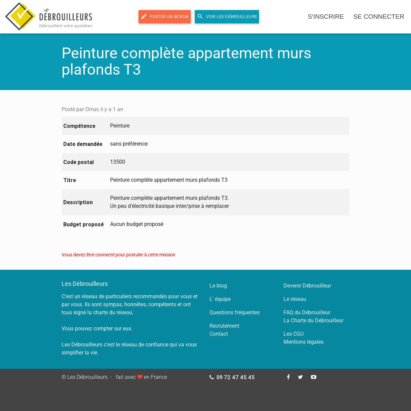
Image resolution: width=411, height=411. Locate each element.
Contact (219, 334)
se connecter (378, 16)
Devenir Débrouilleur (307, 285)
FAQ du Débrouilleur (306, 312)
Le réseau (294, 299)
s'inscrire (326, 16)
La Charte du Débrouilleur (313, 320)
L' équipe (220, 299)
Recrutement (224, 326)
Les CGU (293, 334)
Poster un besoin (165, 16)
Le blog (218, 285)
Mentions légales (303, 342)
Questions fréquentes (235, 312)
